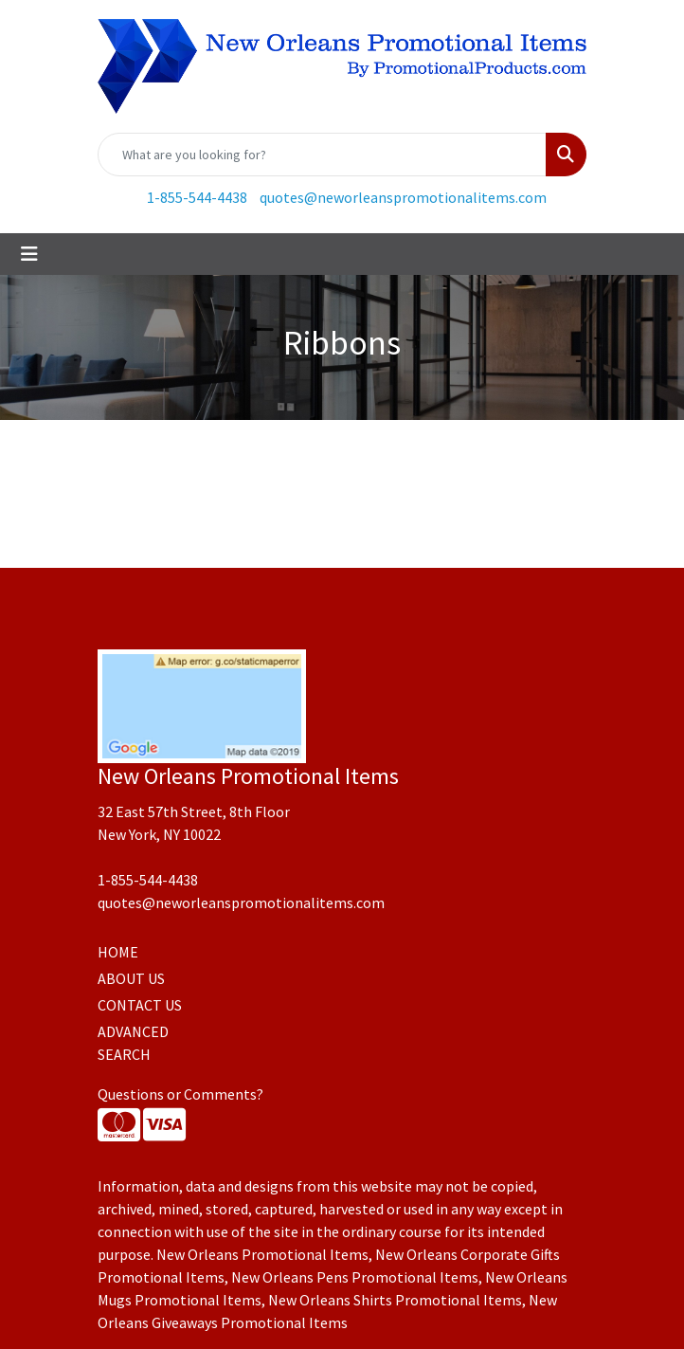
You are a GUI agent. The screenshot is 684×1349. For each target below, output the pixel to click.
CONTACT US (140, 1004)
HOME (118, 951)
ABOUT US (131, 978)
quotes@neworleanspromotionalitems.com (403, 197)
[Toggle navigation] (29, 254)
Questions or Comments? (180, 1094)
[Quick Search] (322, 154)
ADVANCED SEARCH (133, 1043)
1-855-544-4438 (197, 197)
